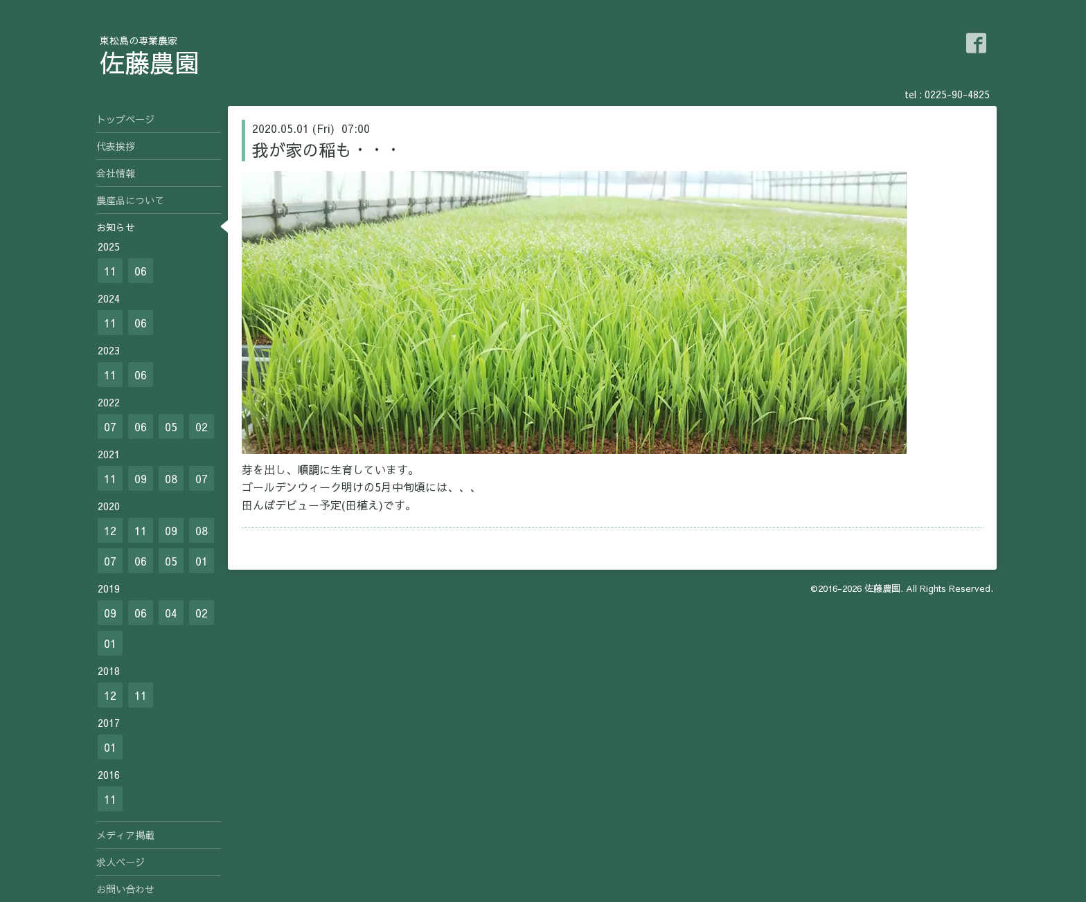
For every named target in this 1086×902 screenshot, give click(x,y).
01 (201, 560)
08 (171, 478)
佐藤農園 (149, 62)
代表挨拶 (115, 146)
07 (110, 426)
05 (171, 426)
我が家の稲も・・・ (327, 149)
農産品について (130, 200)
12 (110, 530)
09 (140, 478)
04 (171, 612)
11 (110, 270)
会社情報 (115, 173)
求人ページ (120, 862)
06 (140, 270)
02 (201, 426)
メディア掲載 (125, 835)
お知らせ (115, 227)
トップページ (125, 119)
